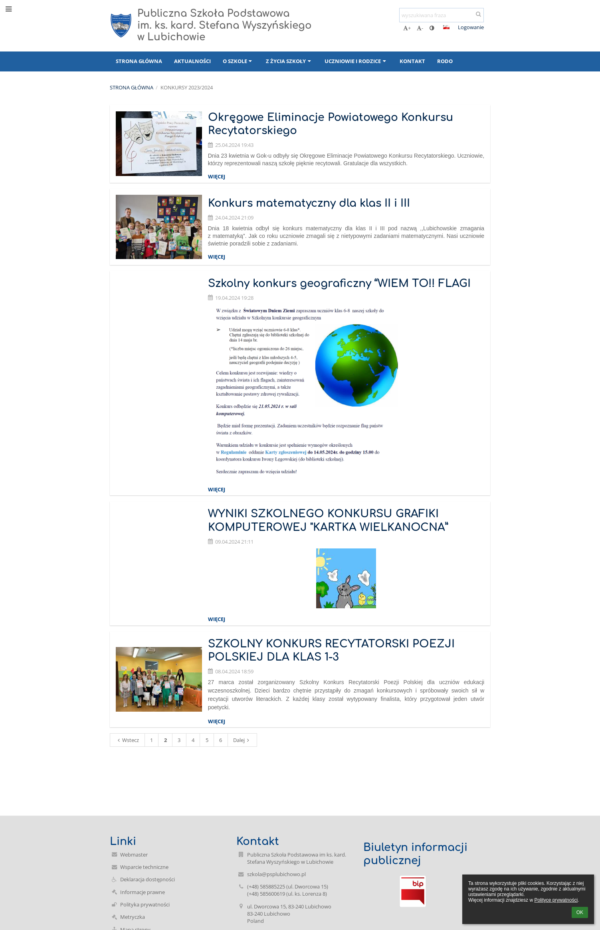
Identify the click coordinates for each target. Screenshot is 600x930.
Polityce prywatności (556, 900)
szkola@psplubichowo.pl (276, 874)
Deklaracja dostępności (147, 879)
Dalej (242, 740)
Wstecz (127, 740)
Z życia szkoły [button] (289, 61)
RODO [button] (445, 61)
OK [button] (579, 912)
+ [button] (407, 28)
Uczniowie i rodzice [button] (356, 61)
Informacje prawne (142, 892)
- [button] (420, 28)
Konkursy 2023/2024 (186, 87)
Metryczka (132, 916)
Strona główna (131, 87)
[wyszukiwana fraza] (441, 15)
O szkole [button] (238, 61)
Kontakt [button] (412, 61)
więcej (216, 176)
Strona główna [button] (139, 61)
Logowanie (471, 27)
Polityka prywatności (145, 904)
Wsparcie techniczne (144, 867)
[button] (446, 27)
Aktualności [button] (192, 61)
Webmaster (134, 854)
